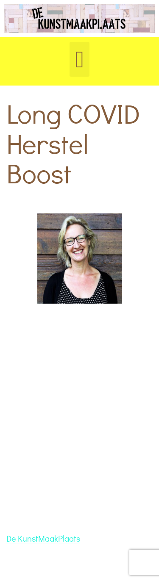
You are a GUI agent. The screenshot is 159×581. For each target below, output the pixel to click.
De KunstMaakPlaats (43, 538)
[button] (80, 59)
